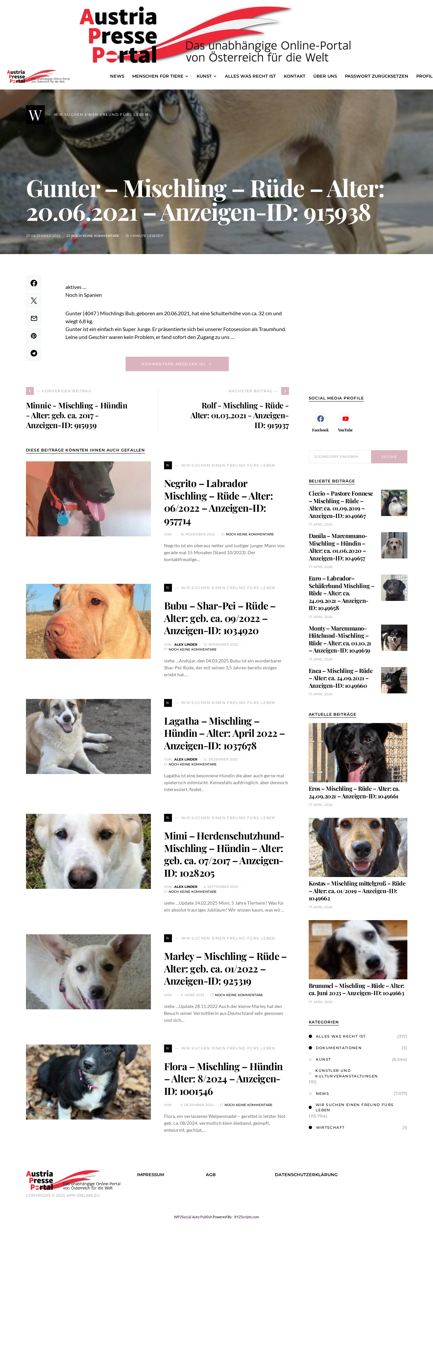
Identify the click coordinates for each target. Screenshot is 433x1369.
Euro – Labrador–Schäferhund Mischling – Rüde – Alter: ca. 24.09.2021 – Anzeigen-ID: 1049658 (341, 593)
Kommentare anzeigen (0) (174, 364)
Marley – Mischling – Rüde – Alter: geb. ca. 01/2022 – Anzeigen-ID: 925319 (225, 968)
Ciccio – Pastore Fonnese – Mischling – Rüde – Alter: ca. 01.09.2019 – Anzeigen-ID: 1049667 (341, 504)
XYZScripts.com (246, 1217)
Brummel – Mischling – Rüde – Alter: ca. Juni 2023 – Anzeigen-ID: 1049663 (356, 989)
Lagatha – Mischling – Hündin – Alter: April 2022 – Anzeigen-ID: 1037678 (224, 733)
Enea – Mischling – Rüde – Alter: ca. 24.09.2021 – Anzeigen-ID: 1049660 (341, 678)
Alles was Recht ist (337, 1036)
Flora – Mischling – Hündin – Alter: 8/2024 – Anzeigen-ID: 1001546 (223, 1079)
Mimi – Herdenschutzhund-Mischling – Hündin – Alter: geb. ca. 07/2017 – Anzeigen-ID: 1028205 (224, 854)
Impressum (150, 1174)
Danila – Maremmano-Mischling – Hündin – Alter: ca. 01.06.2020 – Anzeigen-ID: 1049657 (338, 547)
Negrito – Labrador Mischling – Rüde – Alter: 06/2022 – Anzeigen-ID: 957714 (218, 502)
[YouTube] (345, 422)
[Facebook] (320, 422)
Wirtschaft (327, 1127)
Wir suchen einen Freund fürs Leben (351, 1107)
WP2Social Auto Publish (193, 1217)
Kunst (320, 1059)
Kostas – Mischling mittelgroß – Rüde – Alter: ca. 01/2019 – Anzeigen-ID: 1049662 (357, 890)
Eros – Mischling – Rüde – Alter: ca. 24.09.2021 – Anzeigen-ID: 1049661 (354, 792)
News (319, 1093)
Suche (389, 456)
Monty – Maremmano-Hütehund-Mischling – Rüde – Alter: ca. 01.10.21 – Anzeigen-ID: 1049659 (340, 639)
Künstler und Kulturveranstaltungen (343, 1073)
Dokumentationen (335, 1048)
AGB (211, 1174)
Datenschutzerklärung (306, 1174)
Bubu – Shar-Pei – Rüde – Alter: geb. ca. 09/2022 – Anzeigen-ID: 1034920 (220, 618)
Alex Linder (185, 644)
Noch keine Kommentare (95, 236)
